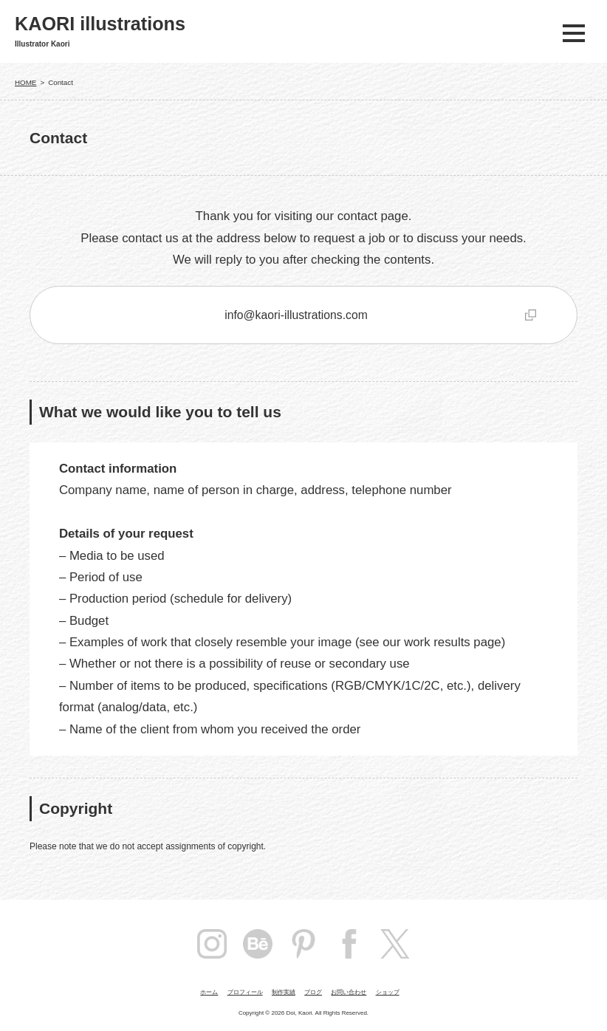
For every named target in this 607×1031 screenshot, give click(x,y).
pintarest (303, 944)
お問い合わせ (348, 992)
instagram (212, 944)
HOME (25, 82)
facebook (349, 944)
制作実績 (283, 992)
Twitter (395, 944)
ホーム (209, 992)
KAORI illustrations (100, 24)
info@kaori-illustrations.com (296, 315)
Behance (257, 944)
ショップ (387, 992)
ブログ (313, 992)
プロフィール (245, 992)
